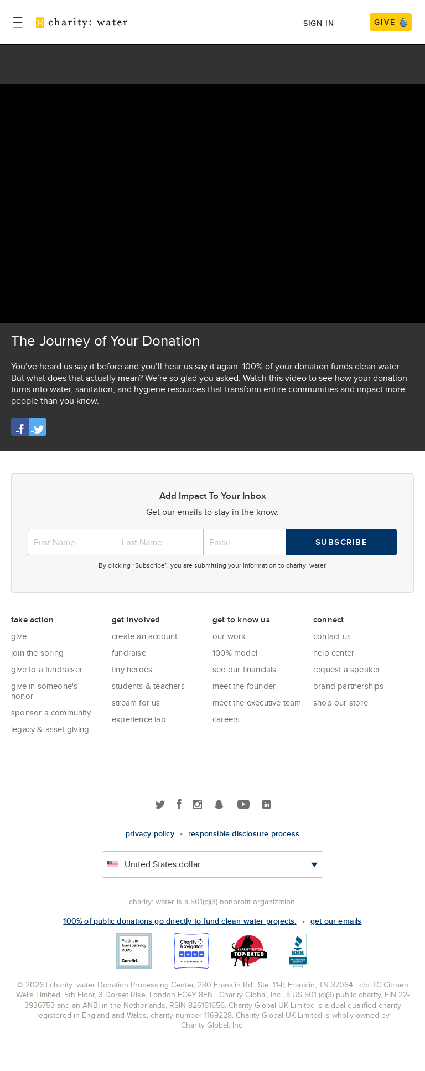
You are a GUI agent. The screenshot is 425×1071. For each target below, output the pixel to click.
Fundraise (129, 652)
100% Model (234, 652)
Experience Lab (139, 719)
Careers (226, 719)
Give (19, 636)
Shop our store (340, 702)
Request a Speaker (346, 669)
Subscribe (341, 542)
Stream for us (136, 702)
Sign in (318, 23)
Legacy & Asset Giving (50, 729)
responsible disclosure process (243, 833)
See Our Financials (244, 669)
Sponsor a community (51, 712)
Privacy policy (150, 833)
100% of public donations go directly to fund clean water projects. (179, 920)
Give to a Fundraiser (46, 669)
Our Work (229, 636)
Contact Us (332, 636)
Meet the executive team (257, 702)
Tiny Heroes (132, 669)
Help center (333, 652)
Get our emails (336, 920)
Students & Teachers (148, 686)
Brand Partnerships (348, 686)
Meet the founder (244, 686)
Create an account (144, 636)
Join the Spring (37, 652)
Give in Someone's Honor (44, 691)
